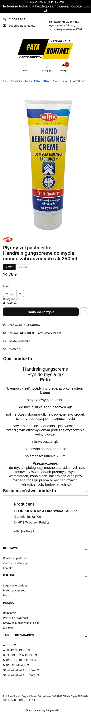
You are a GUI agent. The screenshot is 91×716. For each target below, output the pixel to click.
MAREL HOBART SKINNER (20, 660)
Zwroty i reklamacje (15, 563)
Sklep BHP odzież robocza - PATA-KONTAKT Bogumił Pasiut (35, 81)
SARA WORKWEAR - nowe (19, 670)
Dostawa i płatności (15, 558)
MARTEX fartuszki (14, 665)
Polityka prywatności (16, 617)
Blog (6, 595)
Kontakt (8, 568)
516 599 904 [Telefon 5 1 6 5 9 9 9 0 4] (16, 19)
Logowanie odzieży (15, 585)
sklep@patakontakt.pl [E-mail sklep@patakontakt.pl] (22, 25)
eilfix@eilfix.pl (24, 531)
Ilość (6, 286)
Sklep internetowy (41, 710)
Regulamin (9, 612)
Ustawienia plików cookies (20, 622)
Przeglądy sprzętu (14, 590)
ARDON (8, 645)
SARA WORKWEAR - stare (19, 675)
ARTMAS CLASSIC (15, 650)
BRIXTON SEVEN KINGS (18, 655)
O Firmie (8, 627)
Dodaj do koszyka (41, 312)
